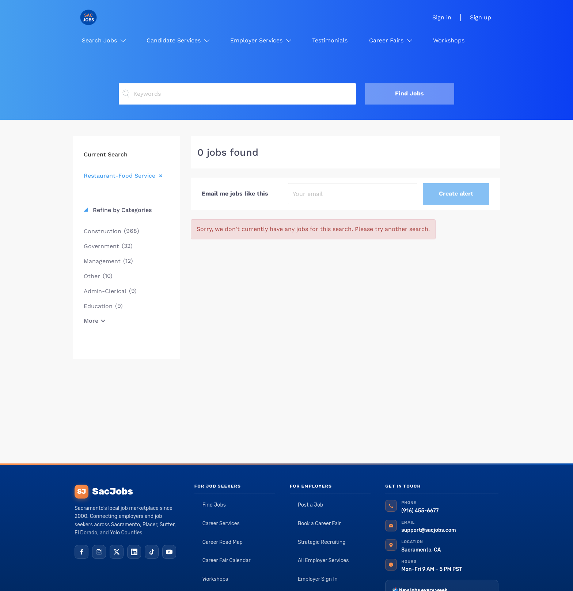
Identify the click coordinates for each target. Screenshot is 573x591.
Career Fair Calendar (226, 560)
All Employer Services (323, 560)
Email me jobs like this (235, 193)
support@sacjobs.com (428, 530)
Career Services (221, 523)
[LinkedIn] (134, 552)
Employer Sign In (318, 579)
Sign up (480, 17)
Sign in (441, 17)
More (91, 320)
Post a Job (310, 505)
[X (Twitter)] (117, 552)
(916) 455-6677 (420, 511)
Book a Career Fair (319, 523)
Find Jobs (409, 93)
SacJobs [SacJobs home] (104, 492)
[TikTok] (152, 552)
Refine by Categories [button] (121, 210)
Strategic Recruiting (322, 542)
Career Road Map (222, 542)
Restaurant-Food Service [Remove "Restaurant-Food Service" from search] (119, 175)
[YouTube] (169, 552)
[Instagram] (99, 552)
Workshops (215, 579)
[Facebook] (81, 552)
